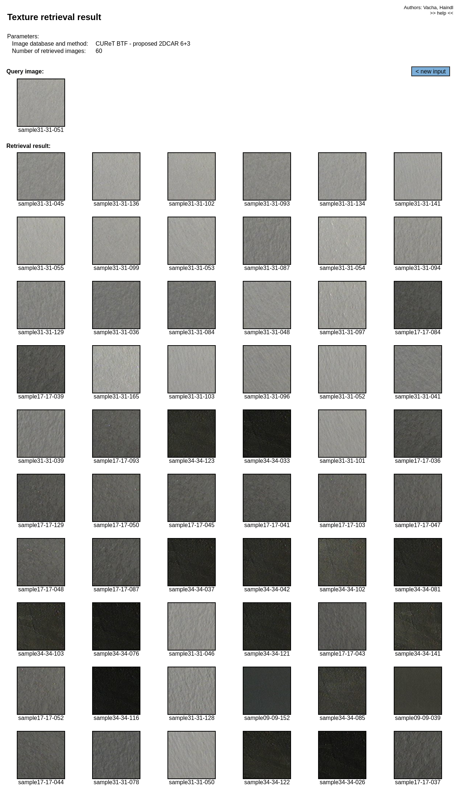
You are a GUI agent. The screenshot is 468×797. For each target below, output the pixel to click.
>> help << (441, 13)
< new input (431, 71)
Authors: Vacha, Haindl (428, 7)
